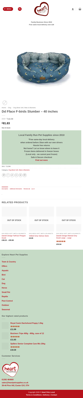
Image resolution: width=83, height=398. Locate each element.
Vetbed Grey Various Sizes (39, 236)
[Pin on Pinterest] (20, 175)
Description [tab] (5, 188)
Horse (4, 288)
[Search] (20, 9)
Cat (3, 279)
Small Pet (6, 292)
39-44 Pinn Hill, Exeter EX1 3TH (15, 385)
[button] (8, 9)
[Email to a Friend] (16, 175)
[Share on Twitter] (12, 175)
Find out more (41, 160)
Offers (4, 266)
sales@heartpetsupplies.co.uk (15, 383)
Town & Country (9, 262)
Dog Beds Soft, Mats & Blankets (24, 108)
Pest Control (7, 301)
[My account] (73, 9)
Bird (3, 275)
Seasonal (6, 310)
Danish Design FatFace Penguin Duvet (14, 237)
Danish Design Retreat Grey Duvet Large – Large (66, 237)
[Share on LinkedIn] (25, 175)
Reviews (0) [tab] (27, 188)
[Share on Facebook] (8, 175)
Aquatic (5, 270)
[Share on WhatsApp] (4, 175)
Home (4, 108)
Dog (9, 108)
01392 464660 (8, 380)
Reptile (5, 296)
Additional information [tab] (16, 188)
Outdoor (5, 305)
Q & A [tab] (33, 188)
